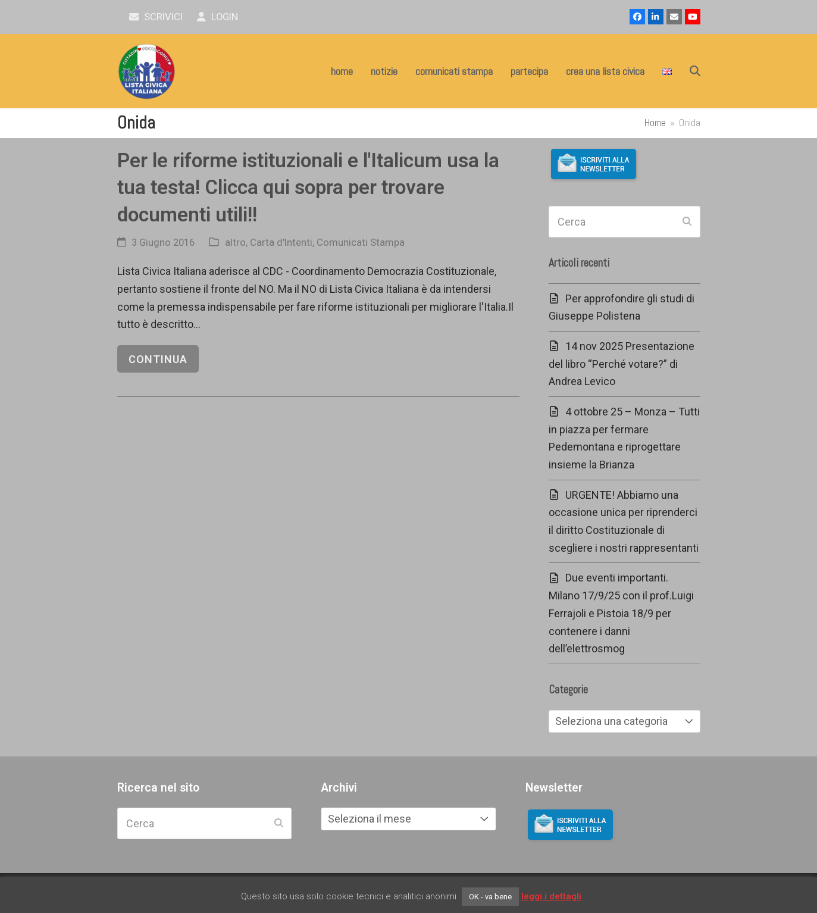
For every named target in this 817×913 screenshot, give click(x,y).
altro (235, 242)
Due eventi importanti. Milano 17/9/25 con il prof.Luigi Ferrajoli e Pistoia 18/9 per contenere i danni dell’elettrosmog (621, 613)
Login (217, 17)
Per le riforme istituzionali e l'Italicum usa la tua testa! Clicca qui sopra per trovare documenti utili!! (308, 187)
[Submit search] (687, 222)
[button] (695, 71)
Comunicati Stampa (361, 242)
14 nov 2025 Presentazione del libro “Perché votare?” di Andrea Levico (621, 363)
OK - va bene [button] (490, 896)
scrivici (156, 17)
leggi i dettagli (551, 896)
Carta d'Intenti (281, 242)
